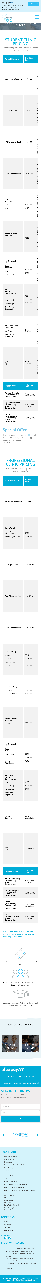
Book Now (33, 4)
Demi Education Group (28, 1280)
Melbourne (8, 1224)
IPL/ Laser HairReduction (9, 1196)
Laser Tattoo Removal (11, 1205)
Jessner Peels (8, 1176)
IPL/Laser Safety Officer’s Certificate (15, 1261)
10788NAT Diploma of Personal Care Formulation (19, 1258)
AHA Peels (8, 1179)
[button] (3, 1135)
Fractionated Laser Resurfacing (14, 1165)
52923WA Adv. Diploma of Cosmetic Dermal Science (19, 1248)
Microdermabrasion (11, 1156)
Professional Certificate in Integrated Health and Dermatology (22, 1263)
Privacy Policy (10, 1280)
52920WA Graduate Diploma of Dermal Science (18, 1251)
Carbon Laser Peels (10, 1182)
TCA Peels (7, 1171)
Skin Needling (9, 1159)
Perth (6, 1221)
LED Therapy (8, 1168)
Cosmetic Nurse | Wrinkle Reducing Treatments (20, 1190)
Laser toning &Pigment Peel (9, 1209)
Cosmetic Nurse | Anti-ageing (14, 1187)
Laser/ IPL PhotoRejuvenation (9, 1201)
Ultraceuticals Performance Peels (15, 1184)
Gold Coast (8, 1230)
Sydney (7, 1227)
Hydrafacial (8, 1162)
